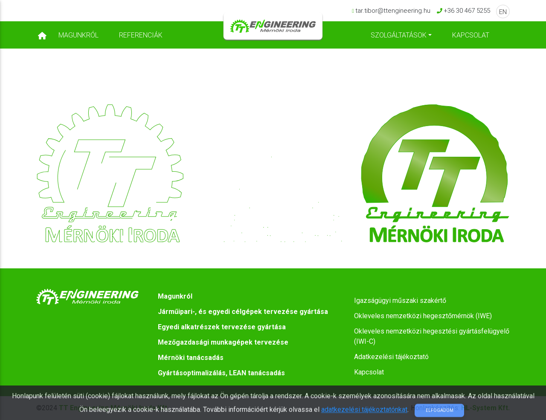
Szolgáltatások (399, 36)
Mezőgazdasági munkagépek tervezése (223, 342)
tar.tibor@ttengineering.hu (392, 14)
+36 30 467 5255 (467, 14)
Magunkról (78, 36)
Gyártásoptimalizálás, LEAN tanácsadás (221, 373)
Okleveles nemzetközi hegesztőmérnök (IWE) (423, 316)
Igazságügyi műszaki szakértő (400, 300)
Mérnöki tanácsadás (191, 358)
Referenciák (141, 36)
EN (503, 16)
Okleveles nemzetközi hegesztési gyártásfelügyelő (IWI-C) (431, 336)
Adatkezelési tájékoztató (391, 357)
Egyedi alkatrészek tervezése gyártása (222, 327)
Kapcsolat (470, 36)
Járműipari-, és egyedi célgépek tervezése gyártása (243, 312)
